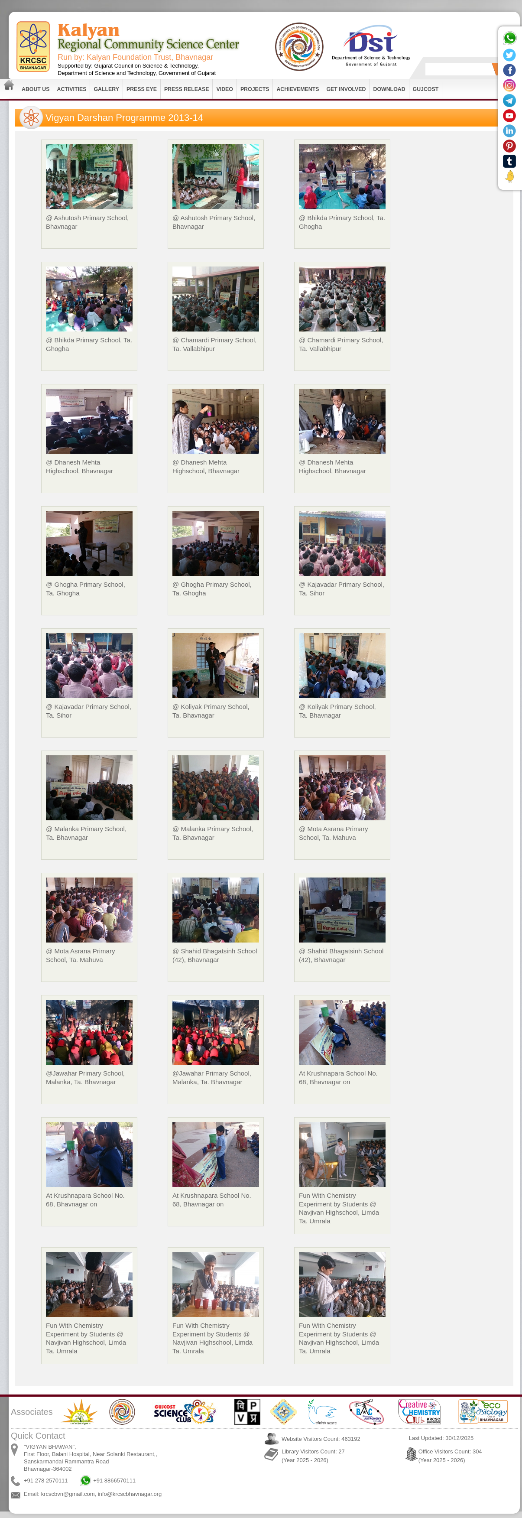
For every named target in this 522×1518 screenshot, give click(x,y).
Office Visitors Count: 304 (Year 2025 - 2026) (450, 1455)
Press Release (186, 89)
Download (389, 89)
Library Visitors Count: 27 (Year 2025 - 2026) (313, 1455)
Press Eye (141, 89)
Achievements (297, 89)
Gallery (106, 89)
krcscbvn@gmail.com (68, 1494)
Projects (254, 89)
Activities (71, 89)
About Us (35, 89)
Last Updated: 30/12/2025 (441, 1438)
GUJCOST (426, 89)
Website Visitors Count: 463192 (321, 1439)
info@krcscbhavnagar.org (130, 1494)
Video (224, 89)
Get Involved (346, 89)
